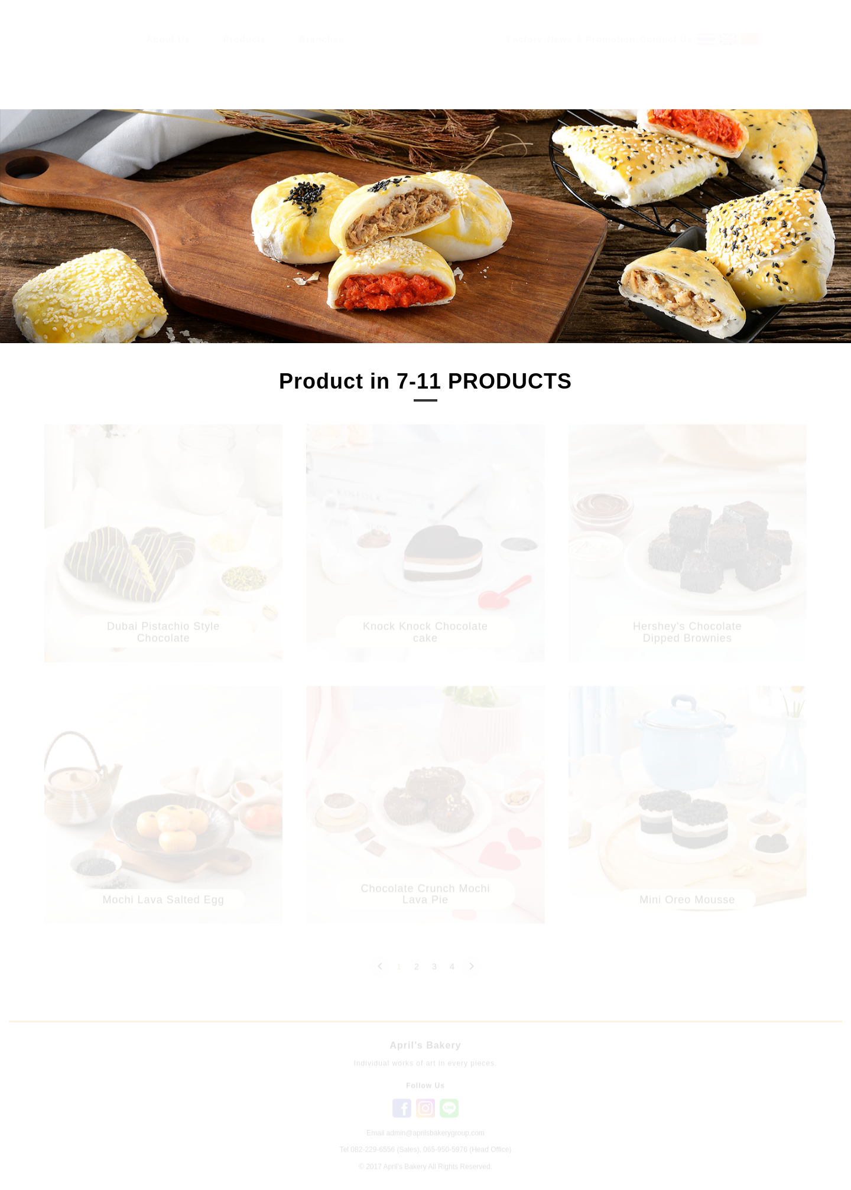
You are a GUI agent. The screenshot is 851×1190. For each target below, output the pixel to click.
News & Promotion (591, 50)
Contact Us (666, 50)
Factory (525, 50)
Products (245, 50)
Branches (321, 50)
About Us (169, 50)
